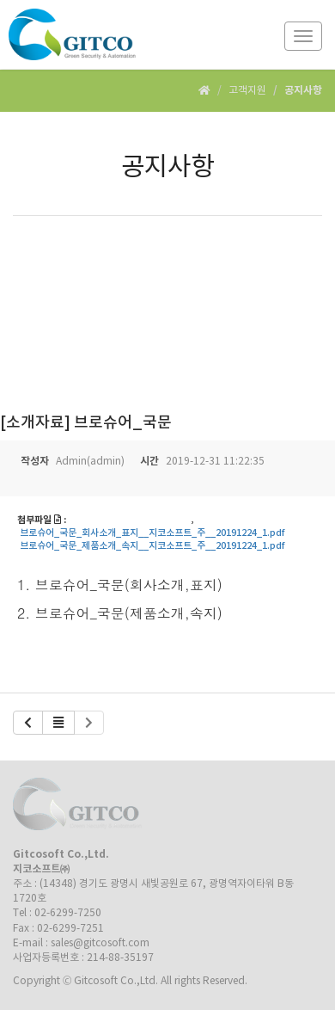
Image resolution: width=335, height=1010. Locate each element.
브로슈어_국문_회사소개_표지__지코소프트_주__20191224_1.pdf (152, 533)
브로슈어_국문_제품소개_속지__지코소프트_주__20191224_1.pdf (152, 546)
